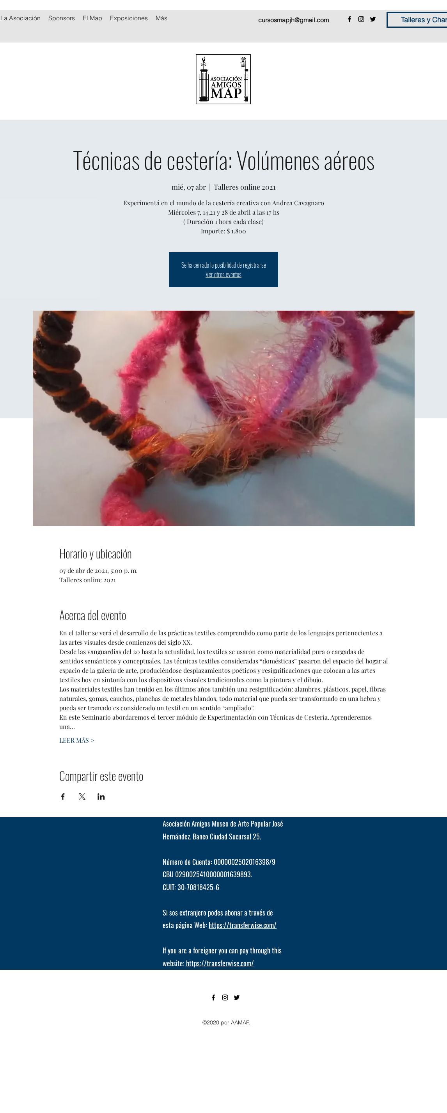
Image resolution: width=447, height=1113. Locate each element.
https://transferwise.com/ (243, 925)
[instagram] (361, 19)
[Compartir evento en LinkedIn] (101, 796)
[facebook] (349, 19)
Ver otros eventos (223, 274)
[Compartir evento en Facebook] (63, 796)
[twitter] (373, 19)
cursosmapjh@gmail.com (293, 20)
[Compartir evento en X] (82, 796)
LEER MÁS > (76, 740)
